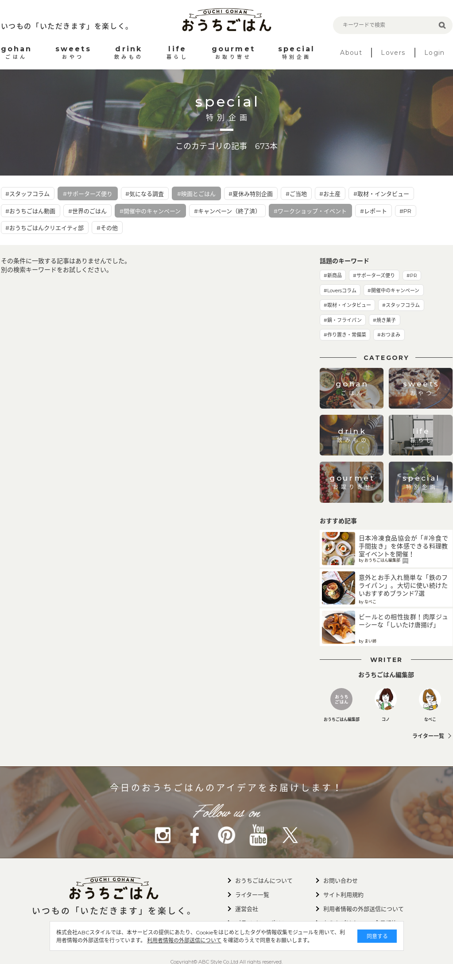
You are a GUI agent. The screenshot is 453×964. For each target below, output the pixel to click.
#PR (405, 210)
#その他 (107, 227)
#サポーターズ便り (87, 193)
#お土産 (330, 193)
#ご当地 (296, 193)
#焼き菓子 (384, 320)
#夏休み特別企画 (250, 193)
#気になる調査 (144, 193)
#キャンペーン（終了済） (227, 210)
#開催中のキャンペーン (150, 210)
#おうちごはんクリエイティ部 (44, 227)
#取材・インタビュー (381, 193)
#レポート (373, 210)
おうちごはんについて (264, 880)
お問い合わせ (340, 880)
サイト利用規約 (343, 894)
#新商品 (333, 275)
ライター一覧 (428, 736)
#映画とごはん (196, 193)
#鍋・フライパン (343, 320)
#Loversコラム (340, 290)
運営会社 (246, 908)
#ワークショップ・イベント (310, 210)
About (351, 53)
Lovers (393, 53)
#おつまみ (388, 335)
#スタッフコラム (27, 193)
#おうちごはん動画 (30, 210)
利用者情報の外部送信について (190, 940)
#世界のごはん (87, 210)
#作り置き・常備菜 (345, 335)
